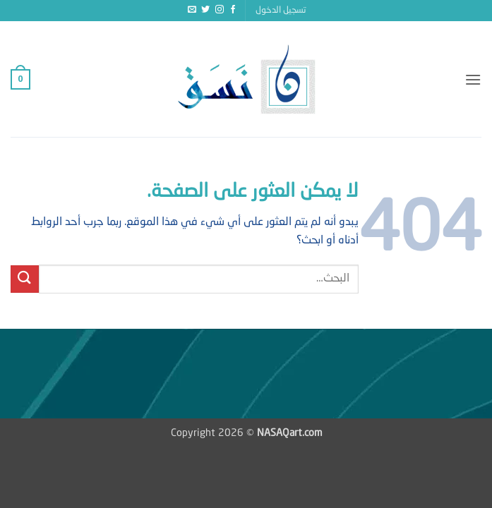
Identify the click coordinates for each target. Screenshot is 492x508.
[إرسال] (25, 279)
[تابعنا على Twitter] (205, 10)
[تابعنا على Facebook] (233, 10)
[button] (281, 10)
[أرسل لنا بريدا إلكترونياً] (192, 10)
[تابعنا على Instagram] (219, 10)
